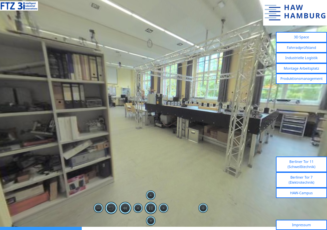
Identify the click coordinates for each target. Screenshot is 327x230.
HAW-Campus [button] (301, 192)
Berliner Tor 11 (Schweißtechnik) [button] (301, 164)
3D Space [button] (301, 36)
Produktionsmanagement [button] (301, 78)
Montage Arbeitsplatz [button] (301, 68)
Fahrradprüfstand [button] (301, 47)
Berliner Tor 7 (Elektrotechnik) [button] (301, 180)
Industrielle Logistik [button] (301, 57)
